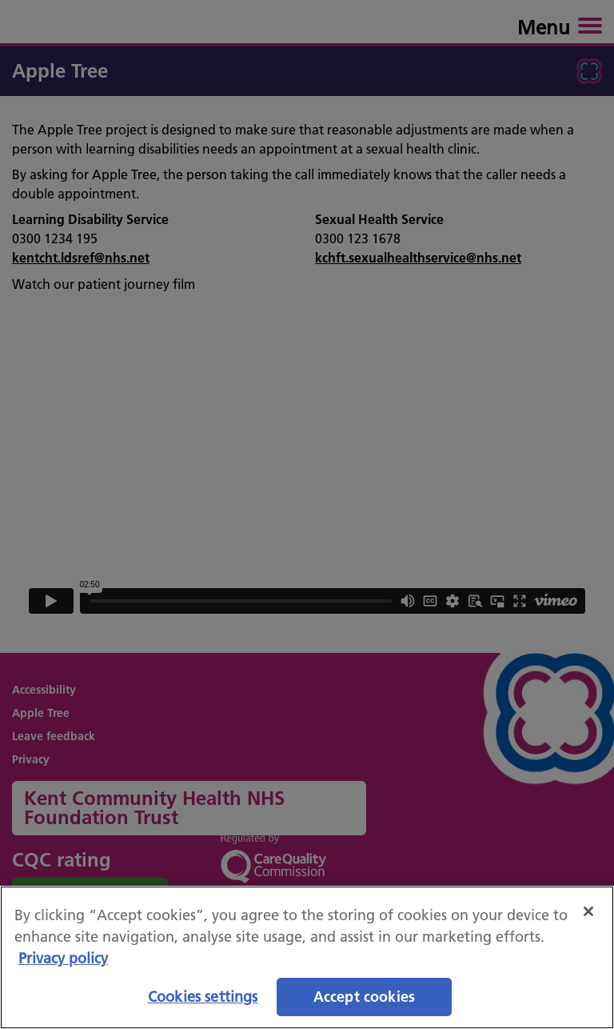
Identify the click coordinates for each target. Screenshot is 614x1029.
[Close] (588, 911)
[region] (307, 957)
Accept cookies (364, 996)
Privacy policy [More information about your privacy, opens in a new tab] (63, 958)
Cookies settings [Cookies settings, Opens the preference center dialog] (203, 996)
